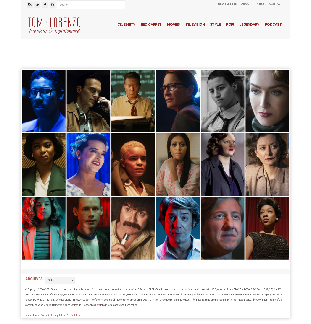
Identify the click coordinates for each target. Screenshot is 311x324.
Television (195, 24)
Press (260, 3)
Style (215, 24)
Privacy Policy (57, 315)
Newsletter (227, 3)
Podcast (273, 24)
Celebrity (126, 24)
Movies (173, 24)
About (246, 3)
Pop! (230, 24)
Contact (275, 3)
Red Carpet (151, 24)
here (97, 305)
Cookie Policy (73, 315)
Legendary (249, 24)
